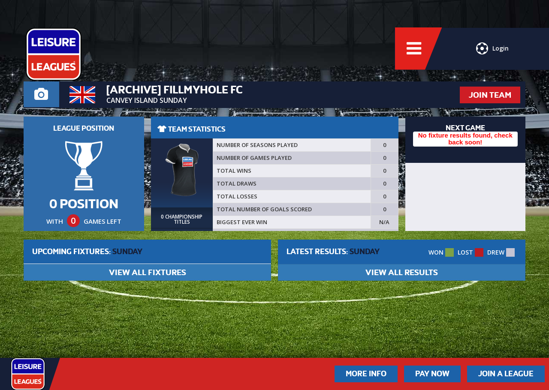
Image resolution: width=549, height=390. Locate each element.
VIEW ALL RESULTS (401, 272)
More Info (366, 373)
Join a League (506, 373)
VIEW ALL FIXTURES (147, 272)
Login (492, 49)
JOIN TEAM (490, 94)
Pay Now (432, 373)
